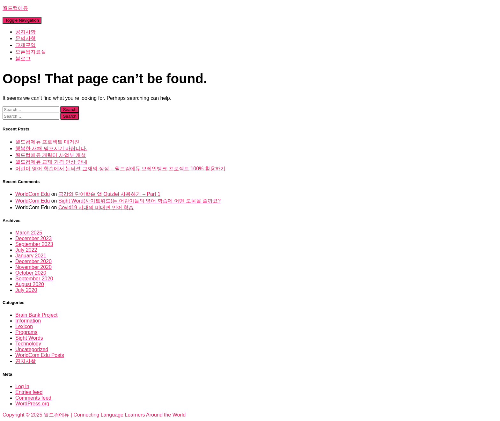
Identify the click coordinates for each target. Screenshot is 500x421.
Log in (22, 386)
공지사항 (25, 31)
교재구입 (25, 45)
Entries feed (28, 392)
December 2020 (33, 261)
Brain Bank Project (36, 315)
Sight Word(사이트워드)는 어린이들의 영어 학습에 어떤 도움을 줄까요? (139, 200)
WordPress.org (32, 403)
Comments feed (33, 398)
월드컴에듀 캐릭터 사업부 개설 (50, 155)
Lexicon (24, 326)
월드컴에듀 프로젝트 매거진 (47, 141)
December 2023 (33, 238)
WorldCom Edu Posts (39, 355)
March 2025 (28, 232)
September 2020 (34, 278)
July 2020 (26, 290)
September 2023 (34, 244)
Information (28, 320)
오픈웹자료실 (30, 52)
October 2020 (30, 273)
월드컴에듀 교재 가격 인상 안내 (51, 162)
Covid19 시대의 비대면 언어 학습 (96, 207)
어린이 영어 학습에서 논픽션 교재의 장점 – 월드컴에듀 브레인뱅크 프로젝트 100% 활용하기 (120, 168)
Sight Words (29, 338)
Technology (28, 343)
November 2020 (33, 267)
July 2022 (26, 250)
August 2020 (29, 284)
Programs (26, 332)
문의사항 (25, 38)
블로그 (23, 58)
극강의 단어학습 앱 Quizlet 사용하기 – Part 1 (109, 194)
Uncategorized (31, 349)
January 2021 (30, 255)
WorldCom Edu (32, 194)
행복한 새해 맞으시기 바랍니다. (51, 148)
